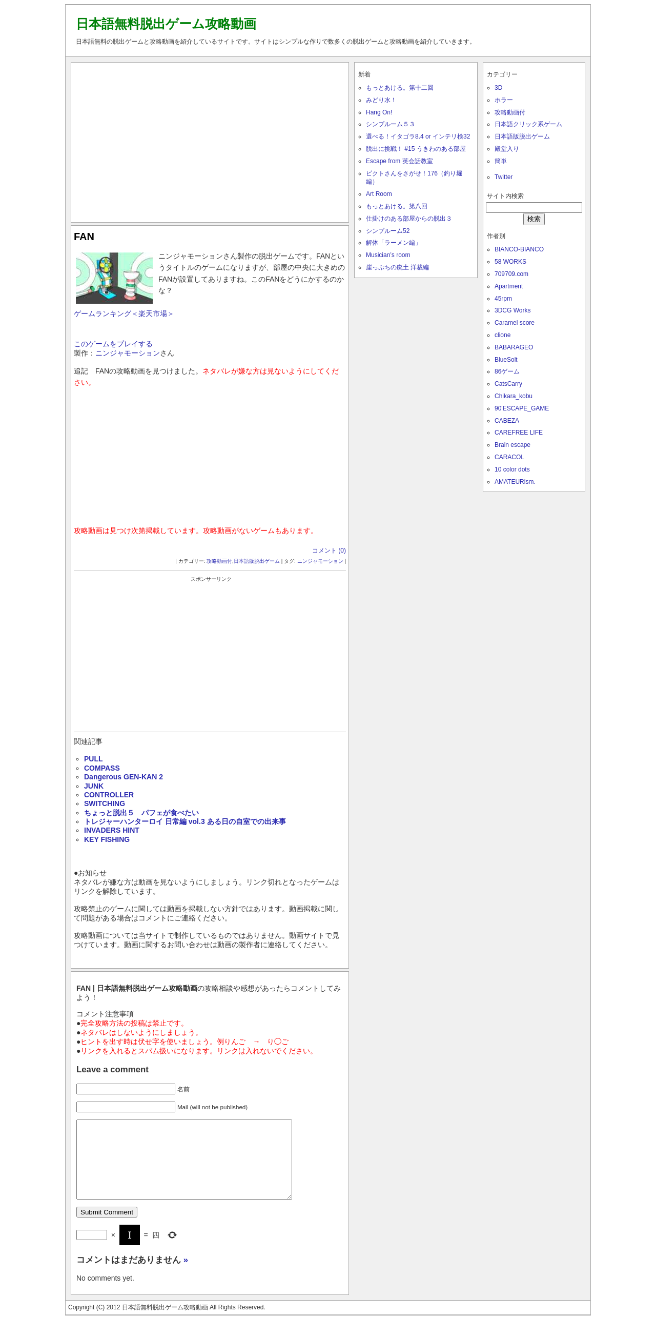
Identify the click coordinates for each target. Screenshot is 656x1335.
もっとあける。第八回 (396, 206)
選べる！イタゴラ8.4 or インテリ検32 (418, 136)
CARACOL (509, 457)
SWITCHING (104, 803)
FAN (84, 236)
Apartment (509, 286)
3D (498, 87)
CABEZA (507, 420)
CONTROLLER (109, 795)
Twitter (503, 177)
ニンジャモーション (127, 353)
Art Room (379, 194)
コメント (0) (329, 550)
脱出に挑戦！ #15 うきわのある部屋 (416, 148)
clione (502, 335)
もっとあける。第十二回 (400, 87)
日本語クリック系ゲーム (528, 124)
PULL (93, 759)
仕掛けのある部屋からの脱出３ (409, 218)
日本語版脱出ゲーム (257, 561)
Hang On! (379, 112)
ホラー (504, 100)
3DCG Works (512, 310)
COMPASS (102, 768)
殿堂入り (507, 148)
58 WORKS (510, 261)
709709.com (511, 274)
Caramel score (515, 322)
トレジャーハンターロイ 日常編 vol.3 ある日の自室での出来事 (185, 821)
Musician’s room (388, 255)
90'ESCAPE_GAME (522, 408)
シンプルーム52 (387, 230)
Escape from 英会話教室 (399, 161)
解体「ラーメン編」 (393, 242)
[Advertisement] (210, 140)
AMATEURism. (515, 481)
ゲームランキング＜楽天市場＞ (124, 313)
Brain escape (512, 444)
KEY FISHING (107, 839)
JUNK (94, 786)
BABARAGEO (514, 347)
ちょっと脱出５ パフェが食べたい (141, 813)
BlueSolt (506, 359)
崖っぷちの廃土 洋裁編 (397, 267)
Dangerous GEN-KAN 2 (123, 777)
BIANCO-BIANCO (519, 249)
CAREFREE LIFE (519, 432)
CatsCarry (508, 383)
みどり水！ (381, 100)
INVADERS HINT (111, 830)
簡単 (501, 161)
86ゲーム (507, 371)
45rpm (503, 298)
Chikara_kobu (513, 396)
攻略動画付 (219, 561)
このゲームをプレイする (113, 344)
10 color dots (512, 469)
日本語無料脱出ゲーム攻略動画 (166, 23)
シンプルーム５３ (390, 124)
